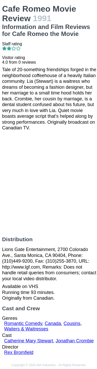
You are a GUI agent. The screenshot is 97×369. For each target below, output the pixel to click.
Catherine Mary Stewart (28, 340)
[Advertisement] (48, 183)
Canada (53, 323)
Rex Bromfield (18, 352)
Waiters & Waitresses (26, 328)
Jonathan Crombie (75, 340)
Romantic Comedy (23, 323)
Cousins (72, 323)
